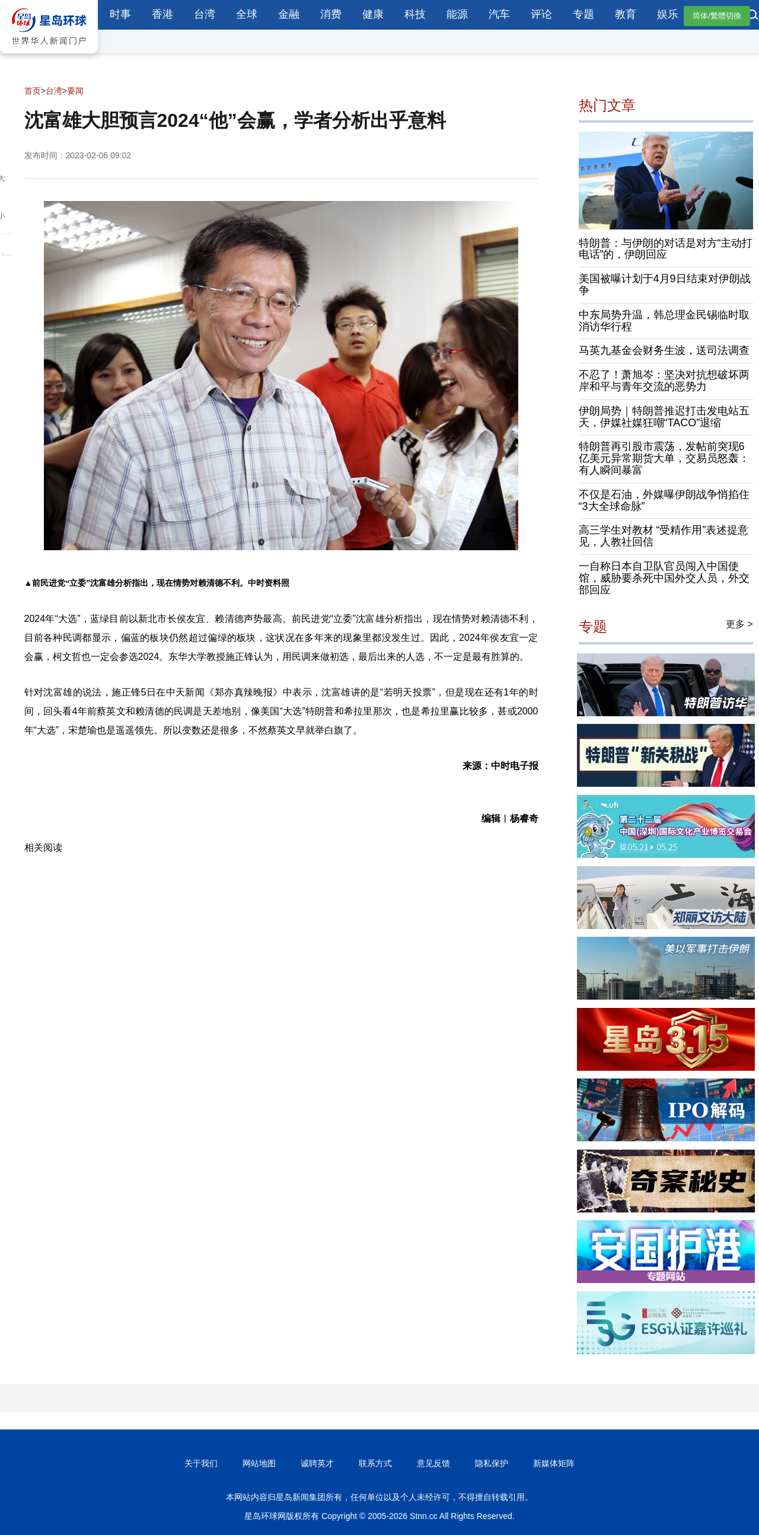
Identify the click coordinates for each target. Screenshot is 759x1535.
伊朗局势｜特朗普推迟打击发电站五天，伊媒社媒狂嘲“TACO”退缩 (664, 417)
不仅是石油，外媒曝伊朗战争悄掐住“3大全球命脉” (664, 500)
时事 (120, 14)
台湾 (204, 14)
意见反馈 (433, 1463)
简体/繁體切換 (717, 15)
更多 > (739, 624)
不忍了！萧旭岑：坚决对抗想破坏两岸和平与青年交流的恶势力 (664, 380)
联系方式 (375, 1463)
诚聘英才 (317, 1463)
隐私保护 (491, 1463)
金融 (288, 14)
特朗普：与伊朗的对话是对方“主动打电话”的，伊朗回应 (666, 249)
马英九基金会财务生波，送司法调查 (664, 350)
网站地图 (259, 1463)
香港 (162, 14)
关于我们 (201, 1463)
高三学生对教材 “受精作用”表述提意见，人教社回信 (664, 536)
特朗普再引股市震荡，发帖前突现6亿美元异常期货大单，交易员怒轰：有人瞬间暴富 (664, 458)
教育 (625, 14)
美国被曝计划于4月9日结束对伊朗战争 (665, 284)
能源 (457, 14)
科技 (415, 14)
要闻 (75, 90)
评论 (541, 14)
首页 (32, 90)
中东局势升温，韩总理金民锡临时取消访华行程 (664, 321)
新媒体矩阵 (554, 1463)
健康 (373, 14)
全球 (246, 14)
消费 (331, 14)
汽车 (499, 14)
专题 (583, 14)
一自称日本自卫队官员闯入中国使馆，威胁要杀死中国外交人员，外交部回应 (664, 578)
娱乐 (667, 14)
